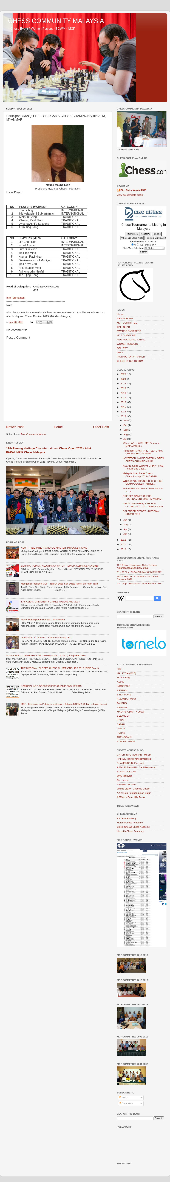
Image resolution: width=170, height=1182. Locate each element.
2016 (124, 402)
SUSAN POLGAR (126, 771)
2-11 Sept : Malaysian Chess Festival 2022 (139, 583)
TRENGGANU (124, 737)
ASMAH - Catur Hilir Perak (131, 797)
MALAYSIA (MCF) (126, 673)
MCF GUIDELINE (126, 335)
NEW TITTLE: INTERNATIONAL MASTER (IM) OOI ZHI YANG (54, 547)
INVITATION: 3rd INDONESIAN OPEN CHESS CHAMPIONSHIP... (143, 459)
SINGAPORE (124, 694)
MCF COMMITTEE (127, 322)
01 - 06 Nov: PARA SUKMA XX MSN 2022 (139, 572)
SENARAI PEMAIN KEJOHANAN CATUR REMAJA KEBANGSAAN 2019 (59, 565)
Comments (126, 1103)
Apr (125, 529)
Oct (125, 425)
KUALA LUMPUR (126, 741)
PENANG (122, 707)
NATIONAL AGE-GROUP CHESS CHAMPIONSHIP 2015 (51, 686)
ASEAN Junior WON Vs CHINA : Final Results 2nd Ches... (143, 467)
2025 (124, 374)
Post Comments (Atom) (33, 434)
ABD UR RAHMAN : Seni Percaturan (136, 767)
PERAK (121, 733)
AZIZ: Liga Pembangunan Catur (134, 793)
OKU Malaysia (124, 776)
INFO (120, 352)
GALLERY (122, 348)
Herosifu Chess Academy (130, 831)
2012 (124, 539)
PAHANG (122, 703)
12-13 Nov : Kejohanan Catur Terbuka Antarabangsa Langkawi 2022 (137, 566)
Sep (125, 429)
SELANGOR (123, 715)
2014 (124, 411)
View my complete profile (130, 195)
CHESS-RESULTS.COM (130, 361)
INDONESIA (123, 686)
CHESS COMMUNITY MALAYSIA (56, 21)
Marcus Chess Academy (130, 822)
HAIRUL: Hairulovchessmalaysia (134, 758)
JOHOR (121, 728)
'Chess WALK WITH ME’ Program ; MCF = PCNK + (141, 444)
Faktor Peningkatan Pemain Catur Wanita (43, 619)
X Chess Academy (126, 818)
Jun (125, 520)
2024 (124, 379)
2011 (124, 544)
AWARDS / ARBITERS (129, 331)
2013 (124, 416)
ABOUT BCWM (125, 318)
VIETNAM (122, 690)
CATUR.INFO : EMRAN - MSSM (134, 754)
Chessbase (123, 780)
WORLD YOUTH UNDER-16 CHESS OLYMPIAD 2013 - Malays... (142, 482)
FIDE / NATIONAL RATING (131, 339)
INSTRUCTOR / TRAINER (131, 356)
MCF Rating (123, 677)
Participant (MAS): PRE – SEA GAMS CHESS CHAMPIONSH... (143, 452)
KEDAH (121, 720)
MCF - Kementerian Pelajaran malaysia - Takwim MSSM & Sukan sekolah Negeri (64, 704)
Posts (123, 1097)
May (126, 524)
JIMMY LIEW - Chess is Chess (133, 788)
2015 (124, 407)
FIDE (119, 669)
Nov (125, 420)
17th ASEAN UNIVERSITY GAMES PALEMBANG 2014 (50, 601)
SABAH (121, 724)
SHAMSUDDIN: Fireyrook (130, 763)
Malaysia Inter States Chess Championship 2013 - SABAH (140, 474)
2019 (124, 388)
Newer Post (15, 427)
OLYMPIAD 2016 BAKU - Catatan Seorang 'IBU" (46, 637)
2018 (124, 393)
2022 (124, 383)
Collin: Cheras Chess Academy (133, 827)
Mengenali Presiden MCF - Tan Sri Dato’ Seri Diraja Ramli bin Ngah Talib (59, 583)
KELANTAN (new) (126, 699)
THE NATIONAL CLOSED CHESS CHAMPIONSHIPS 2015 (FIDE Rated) (60, 668)
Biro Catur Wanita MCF (133, 190)
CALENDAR (123, 327)
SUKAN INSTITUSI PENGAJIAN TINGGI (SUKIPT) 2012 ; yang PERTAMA (46, 655)
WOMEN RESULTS (127, 344)
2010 (124, 549)
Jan (125, 534)
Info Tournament (15, 297)
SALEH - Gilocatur (126, 784)
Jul (125, 439)
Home (58, 427)
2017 (124, 397)
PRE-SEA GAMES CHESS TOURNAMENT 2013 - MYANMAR (143, 497)
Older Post (101, 427)
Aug (125, 434)
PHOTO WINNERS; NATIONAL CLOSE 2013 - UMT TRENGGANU (143, 505)
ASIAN (120, 682)
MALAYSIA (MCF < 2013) (130, 711)
